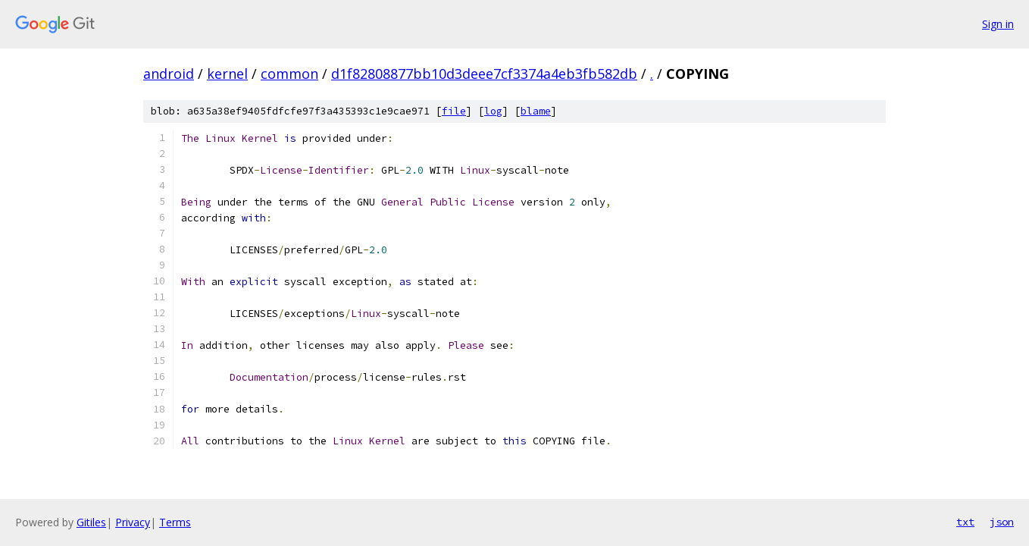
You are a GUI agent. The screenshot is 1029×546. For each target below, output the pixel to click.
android (168, 73)
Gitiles (91, 522)
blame (536, 111)
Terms (175, 522)
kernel (227, 73)
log (493, 111)
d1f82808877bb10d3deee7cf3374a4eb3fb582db (484, 73)
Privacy (132, 522)
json (1002, 522)
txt (965, 522)
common (289, 73)
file (454, 111)
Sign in (998, 24)
